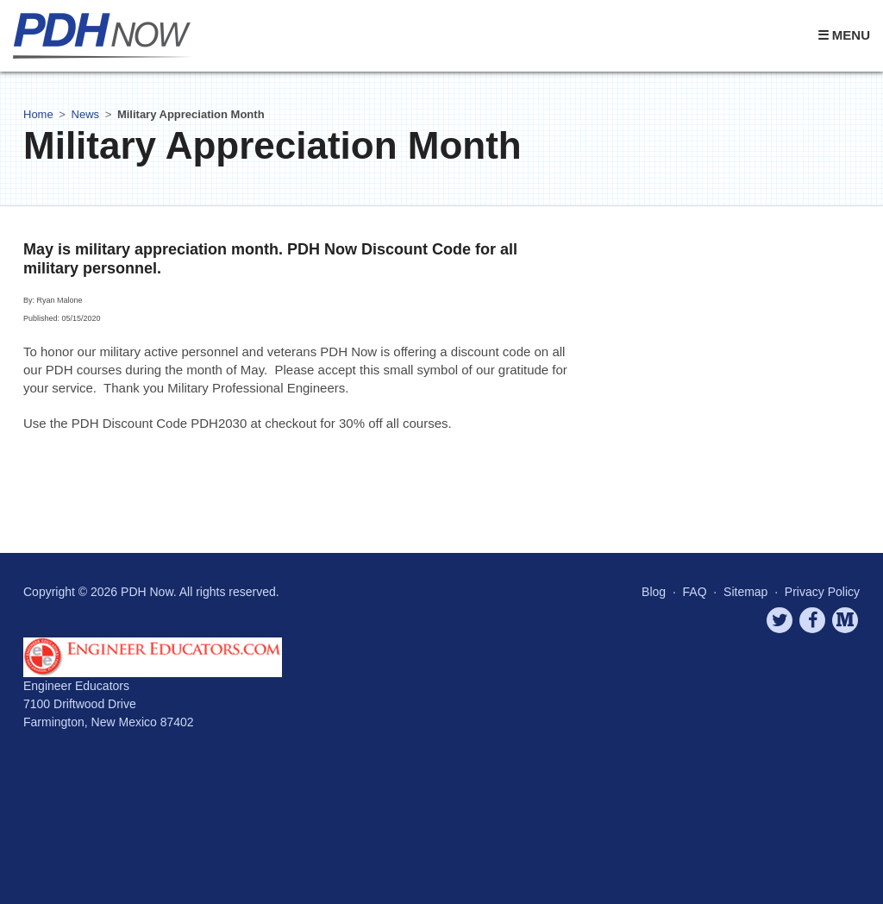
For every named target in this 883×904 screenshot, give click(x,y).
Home (38, 114)
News (86, 114)
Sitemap (745, 592)
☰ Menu (843, 35)
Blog (654, 592)
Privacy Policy (822, 592)
